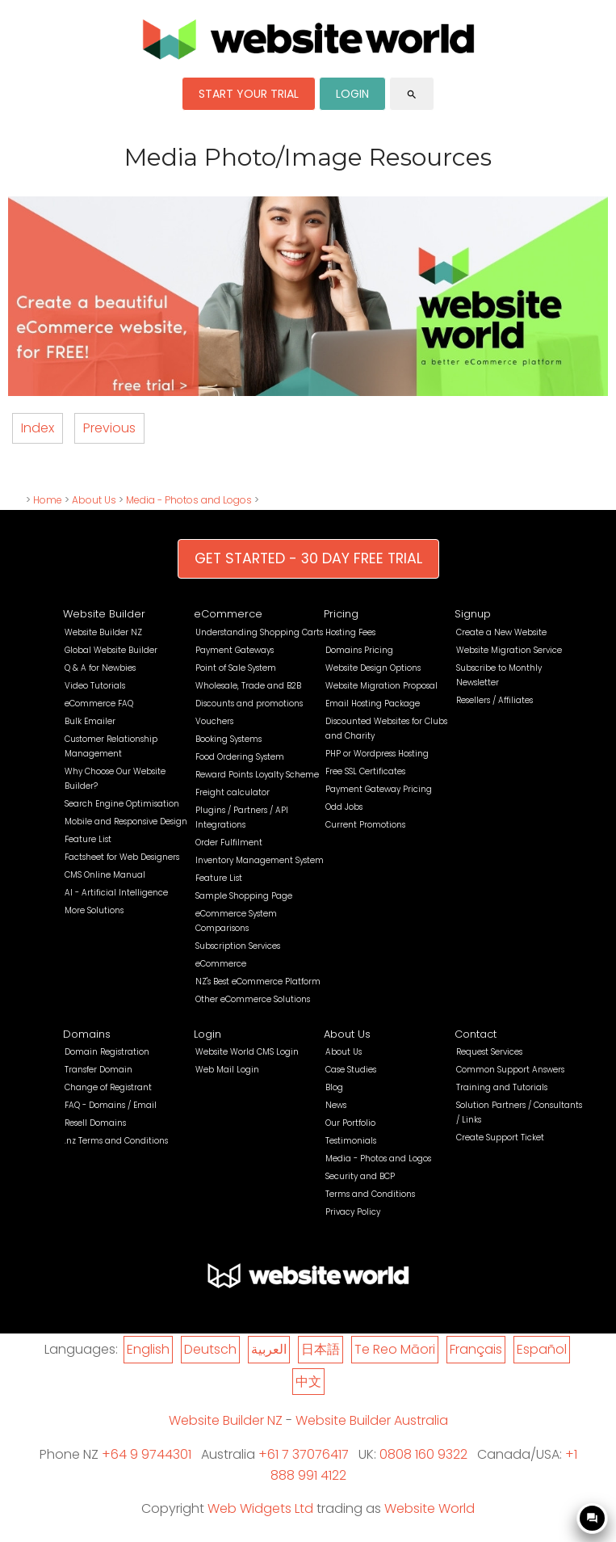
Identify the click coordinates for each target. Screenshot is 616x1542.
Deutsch (210, 1349)
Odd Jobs (343, 807)
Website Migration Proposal (381, 686)
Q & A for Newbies (100, 668)
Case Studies (350, 1070)
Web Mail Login (227, 1070)
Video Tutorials (95, 686)
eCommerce (228, 613)
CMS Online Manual (105, 875)
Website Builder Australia (371, 1420)
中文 (308, 1381)
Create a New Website (501, 632)
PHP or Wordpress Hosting (377, 754)
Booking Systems (228, 739)
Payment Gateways (234, 650)
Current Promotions (365, 825)
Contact (476, 1034)
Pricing (341, 613)
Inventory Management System (259, 860)
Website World (429, 1508)
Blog (334, 1087)
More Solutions (94, 910)
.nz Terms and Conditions (116, 1141)
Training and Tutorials (501, 1087)
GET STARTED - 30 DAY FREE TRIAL (308, 558)
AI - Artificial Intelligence (116, 893)
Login (207, 1034)
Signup (473, 613)
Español (542, 1349)
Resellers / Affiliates (494, 700)
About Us (94, 500)
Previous (109, 428)
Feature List (88, 839)
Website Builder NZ (103, 632)
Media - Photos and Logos (189, 500)
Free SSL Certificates (365, 771)
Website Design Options (373, 668)
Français (476, 1349)
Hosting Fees (350, 632)
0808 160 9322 (423, 1454)
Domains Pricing (359, 650)
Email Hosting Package (372, 703)
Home (47, 500)
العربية (269, 1349)
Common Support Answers (510, 1070)
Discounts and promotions (249, 703)
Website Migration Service (509, 650)
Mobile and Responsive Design (126, 821)
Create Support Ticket (500, 1137)
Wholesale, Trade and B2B (248, 686)
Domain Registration (107, 1052)
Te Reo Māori (394, 1349)
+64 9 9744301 (146, 1454)
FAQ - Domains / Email (111, 1105)
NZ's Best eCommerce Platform (258, 981)
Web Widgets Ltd (260, 1508)
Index (37, 428)
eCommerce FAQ (99, 703)
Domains (87, 1034)
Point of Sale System (235, 668)
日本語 (320, 1349)
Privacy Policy (352, 1212)
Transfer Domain (98, 1070)
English (148, 1349)
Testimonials (350, 1141)
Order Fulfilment (228, 842)
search (411, 94)
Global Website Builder (111, 650)
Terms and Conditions (370, 1194)
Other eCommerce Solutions (252, 999)
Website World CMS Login (247, 1052)
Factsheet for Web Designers (122, 857)
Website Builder (104, 613)
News (335, 1105)
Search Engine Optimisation (122, 804)
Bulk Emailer (90, 721)
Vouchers (214, 721)
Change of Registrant (108, 1087)
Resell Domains (95, 1123)
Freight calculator (232, 792)
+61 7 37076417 (303, 1454)
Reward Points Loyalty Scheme (257, 775)
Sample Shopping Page (243, 896)
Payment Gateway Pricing (378, 789)
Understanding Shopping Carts (259, 632)
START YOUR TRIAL (249, 94)
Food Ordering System (239, 757)
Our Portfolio (350, 1123)
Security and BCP (360, 1176)
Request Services (489, 1052)
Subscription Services (237, 946)
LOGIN (352, 94)
